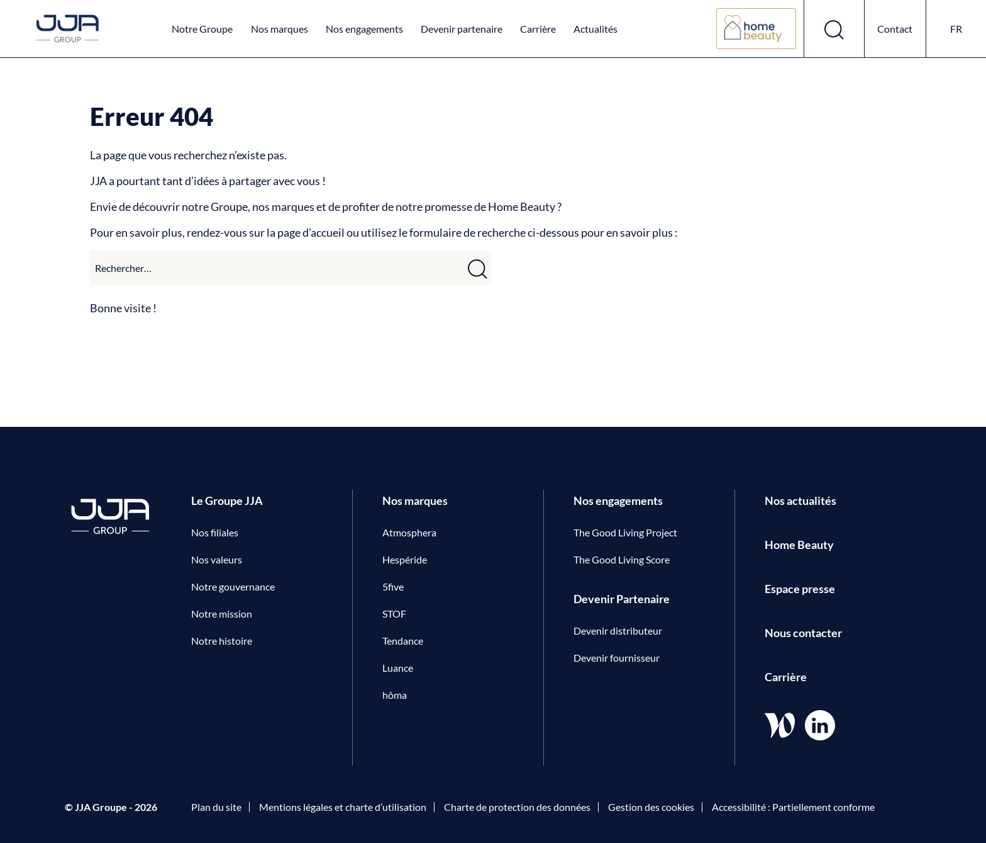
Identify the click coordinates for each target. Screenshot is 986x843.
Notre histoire (221, 641)
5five (393, 586)
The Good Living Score (621, 559)
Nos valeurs (216, 559)
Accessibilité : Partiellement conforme (793, 807)
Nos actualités (800, 500)
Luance (397, 668)
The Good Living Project (625, 532)
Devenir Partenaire (621, 599)
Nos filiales (214, 532)
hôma (394, 695)
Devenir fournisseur (616, 658)
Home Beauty (799, 545)
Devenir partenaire (461, 29)
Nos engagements (364, 29)
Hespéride (404, 559)
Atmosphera (409, 532)
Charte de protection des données (517, 807)
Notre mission (221, 614)
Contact (894, 29)
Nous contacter (803, 633)
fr (956, 29)
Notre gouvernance (233, 586)
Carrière (538, 29)
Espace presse (800, 589)
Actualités (595, 29)
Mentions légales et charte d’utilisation (342, 807)
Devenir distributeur (617, 630)
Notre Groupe (202, 29)
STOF (394, 614)
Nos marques (279, 29)
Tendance (402, 641)
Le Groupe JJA (227, 500)
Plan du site (216, 807)
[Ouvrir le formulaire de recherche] (834, 28)
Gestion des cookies (651, 807)
